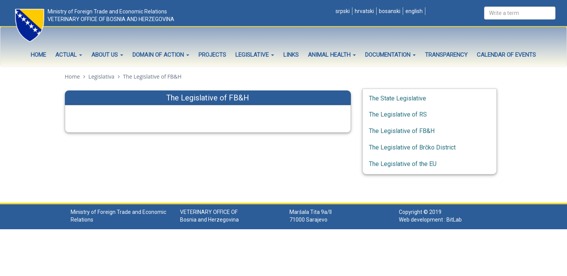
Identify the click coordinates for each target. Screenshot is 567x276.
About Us (107, 54)
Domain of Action (160, 54)
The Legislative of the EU (402, 164)
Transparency (446, 54)
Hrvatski (364, 11)
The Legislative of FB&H (402, 131)
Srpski (342, 11)
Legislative (254, 54)
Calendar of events (506, 54)
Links (291, 54)
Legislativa (101, 76)
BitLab (454, 220)
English (413, 11)
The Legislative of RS (398, 114)
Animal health (332, 54)
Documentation (390, 54)
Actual (68, 54)
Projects (212, 54)
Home (38, 54)
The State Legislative (397, 98)
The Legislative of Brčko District (412, 147)
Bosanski (389, 11)
